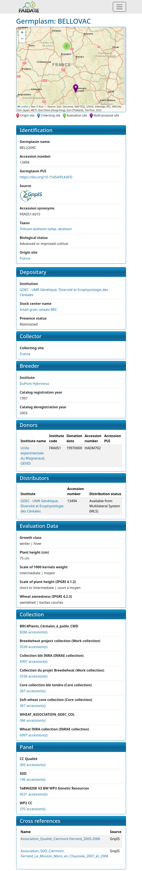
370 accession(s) (33, 809)
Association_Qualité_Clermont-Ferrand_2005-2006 (60, 838)
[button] (75, 88)
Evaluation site (77, 115)
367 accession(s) (33, 691)
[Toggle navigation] (119, 7)
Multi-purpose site (106, 115)
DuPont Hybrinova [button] (34, 383)
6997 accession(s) (33, 661)
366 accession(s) (33, 720)
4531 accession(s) (33, 794)
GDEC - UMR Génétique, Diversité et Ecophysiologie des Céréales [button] (42, 506)
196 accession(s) (33, 779)
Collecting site (50, 115)
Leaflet (22, 106)
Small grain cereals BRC (38, 309)
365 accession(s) (33, 764)
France (25, 258)
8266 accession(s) (33, 632)
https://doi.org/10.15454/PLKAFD (46, 177)
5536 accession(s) (33, 646)
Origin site (27, 115)
